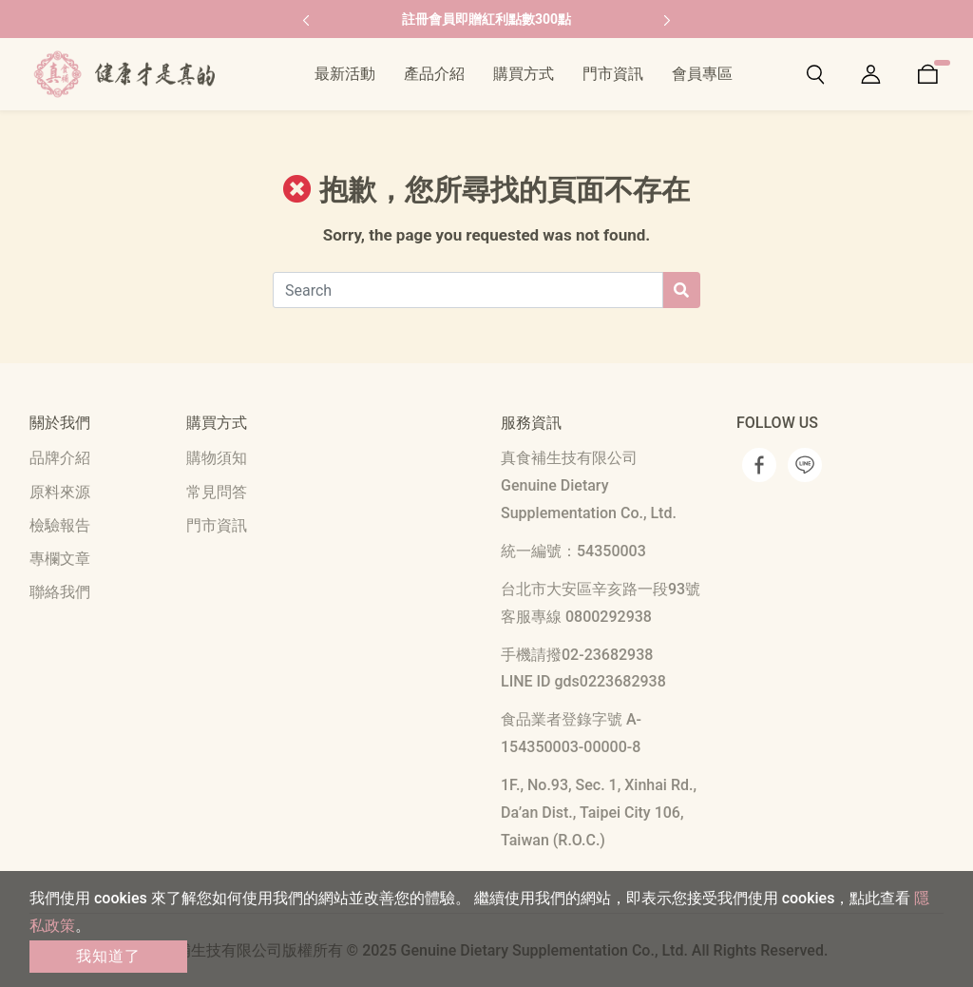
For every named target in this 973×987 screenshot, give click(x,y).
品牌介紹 (59, 458)
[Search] (468, 290)
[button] (306, 19)
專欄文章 (59, 559)
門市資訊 (216, 525)
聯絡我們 (59, 592)
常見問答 (216, 492)
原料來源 (59, 492)
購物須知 (216, 458)
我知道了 (108, 956)
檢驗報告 (59, 525)
